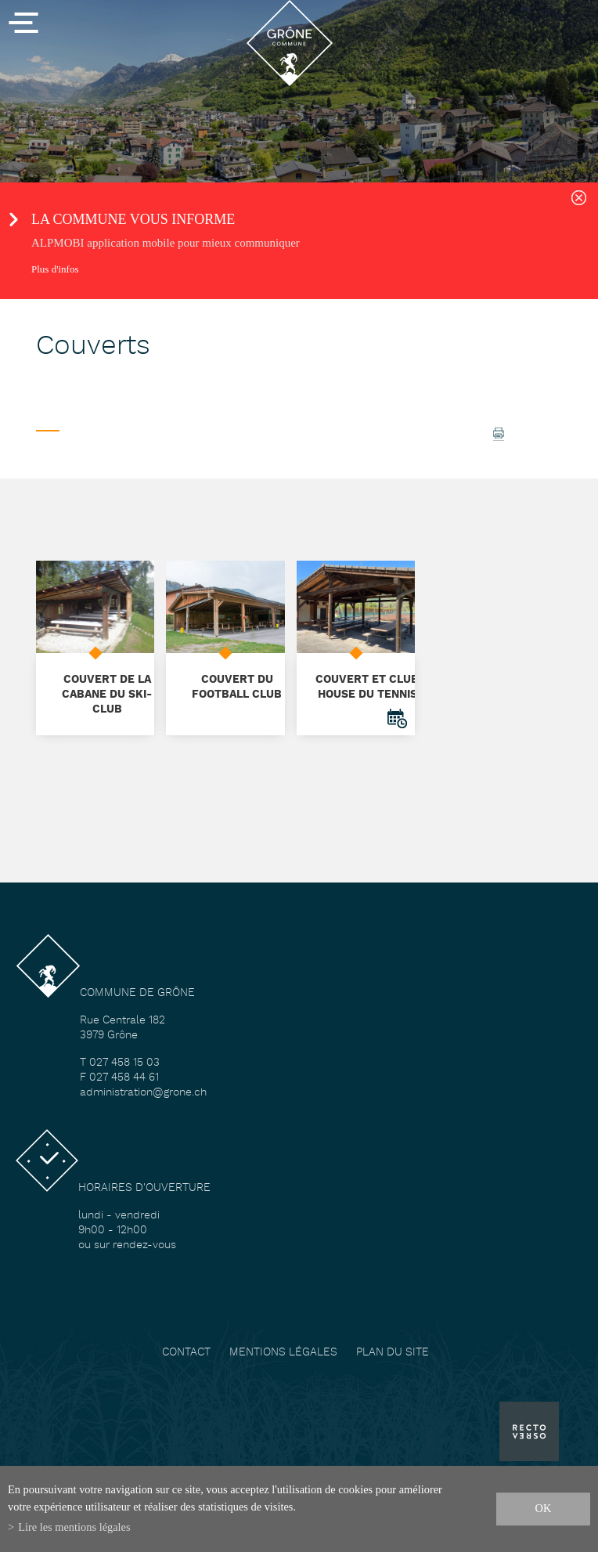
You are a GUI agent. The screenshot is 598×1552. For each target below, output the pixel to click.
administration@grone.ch (143, 1092)
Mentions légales (283, 1352)
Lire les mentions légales (74, 1527)
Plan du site (392, 1352)
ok (543, 1508)
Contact (186, 1352)
